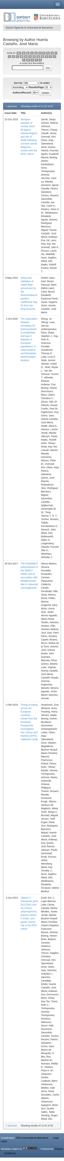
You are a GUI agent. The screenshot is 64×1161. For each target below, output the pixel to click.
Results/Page (36, 87)
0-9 (19, 53)
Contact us (10, 1153)
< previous (11, 106)
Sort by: (18, 83)
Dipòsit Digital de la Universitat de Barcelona (29, 27)
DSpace (59, 1149)
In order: (45, 83)
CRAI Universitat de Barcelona (32, 1137)
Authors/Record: (22, 92)
